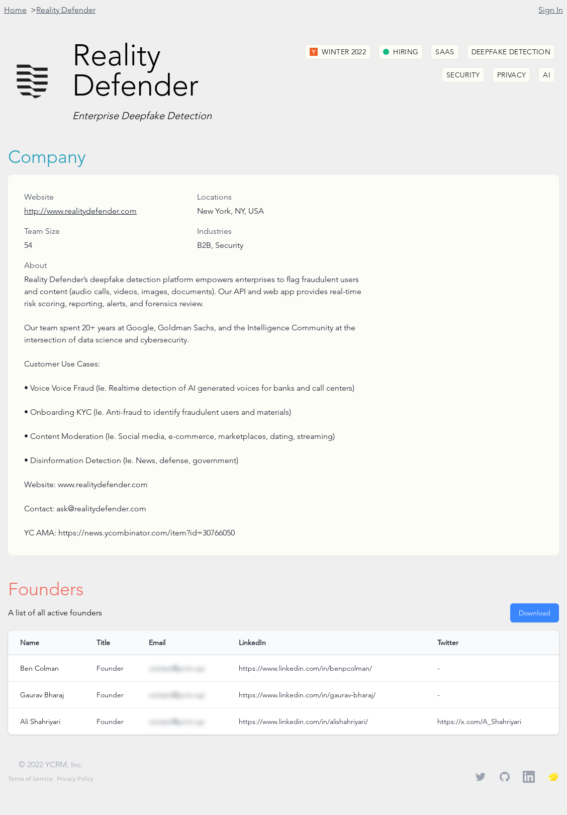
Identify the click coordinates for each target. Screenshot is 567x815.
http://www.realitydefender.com (80, 211)
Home (15, 10)
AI (546, 74)
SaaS (444, 51)
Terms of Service (30, 778)
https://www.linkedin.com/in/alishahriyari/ (303, 721)
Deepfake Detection (510, 51)
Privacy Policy (75, 778)
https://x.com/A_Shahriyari (479, 721)
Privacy (511, 74)
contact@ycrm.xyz (177, 668)
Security (463, 74)
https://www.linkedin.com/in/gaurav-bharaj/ (307, 694)
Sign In (550, 10)
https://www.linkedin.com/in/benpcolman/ (305, 668)
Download (534, 612)
